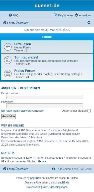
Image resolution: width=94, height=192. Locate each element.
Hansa (42, 161)
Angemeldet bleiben (76, 111)
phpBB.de (63, 182)
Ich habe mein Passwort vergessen (22, 110)
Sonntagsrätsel (26, 57)
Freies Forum (24, 71)
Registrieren (30, 88)
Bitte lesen (22, 44)
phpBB (34, 178)
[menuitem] (13, 15)
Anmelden (8, 88)
